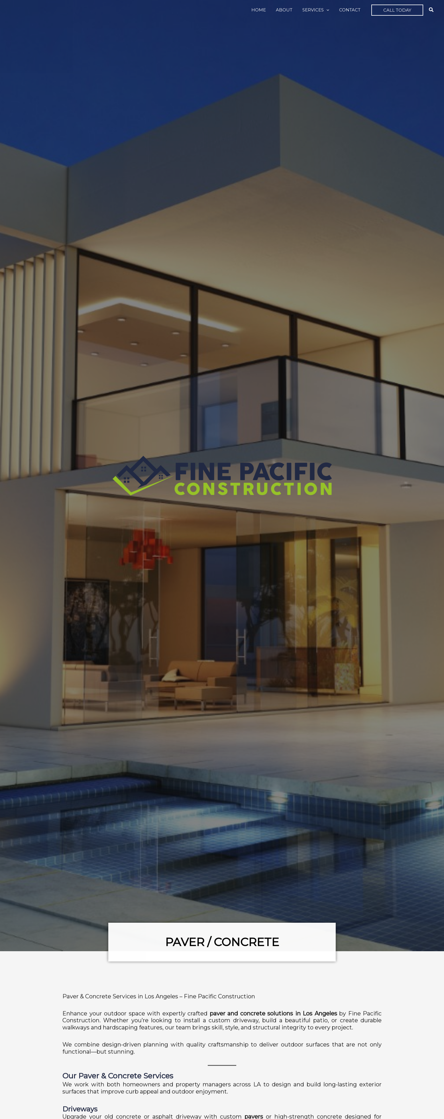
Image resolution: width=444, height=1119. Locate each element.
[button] (328, 10)
